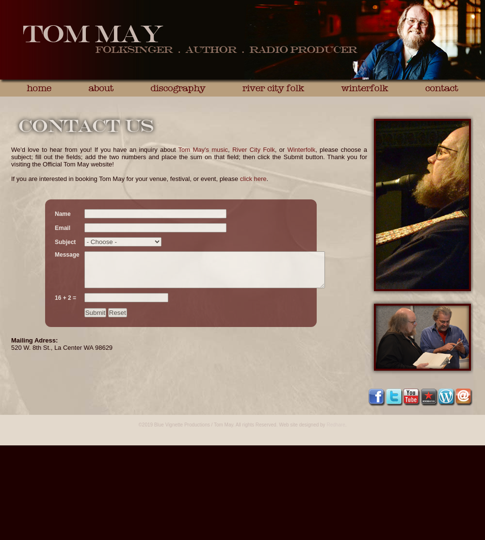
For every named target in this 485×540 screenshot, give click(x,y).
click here (253, 178)
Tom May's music (203, 149)
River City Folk (253, 149)
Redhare (335, 424)
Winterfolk (301, 149)
